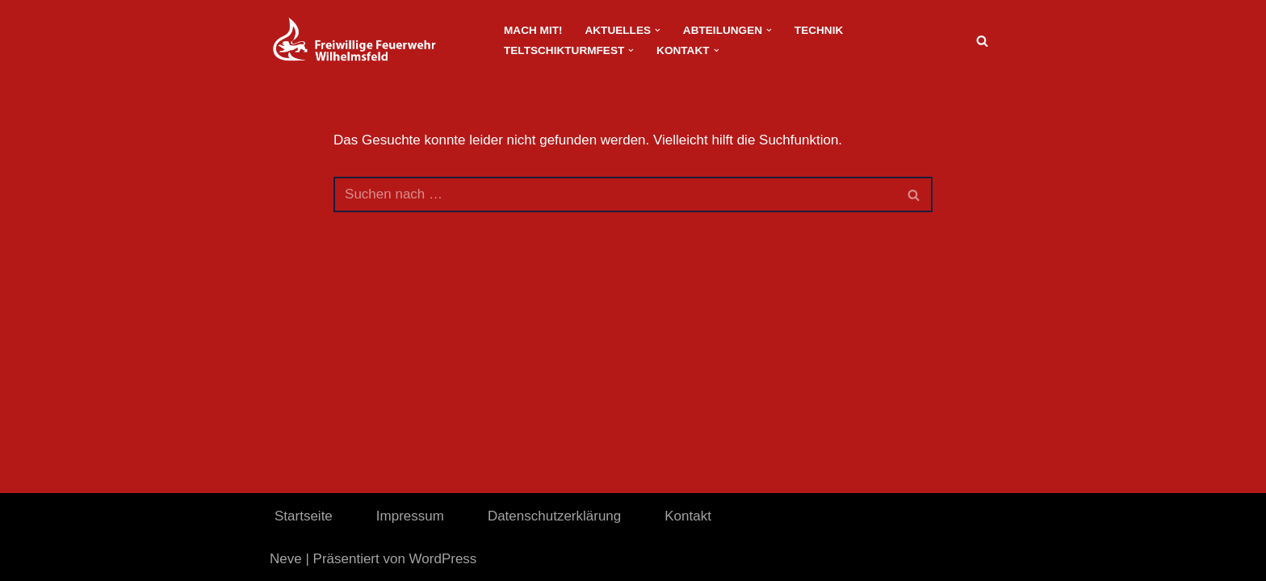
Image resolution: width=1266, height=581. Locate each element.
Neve (286, 558)
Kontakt (687, 516)
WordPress (443, 558)
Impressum (410, 516)
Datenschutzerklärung (554, 516)
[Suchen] (982, 41)
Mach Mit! (533, 30)
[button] (657, 30)
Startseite (304, 516)
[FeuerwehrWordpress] (373, 40)
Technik (818, 30)
